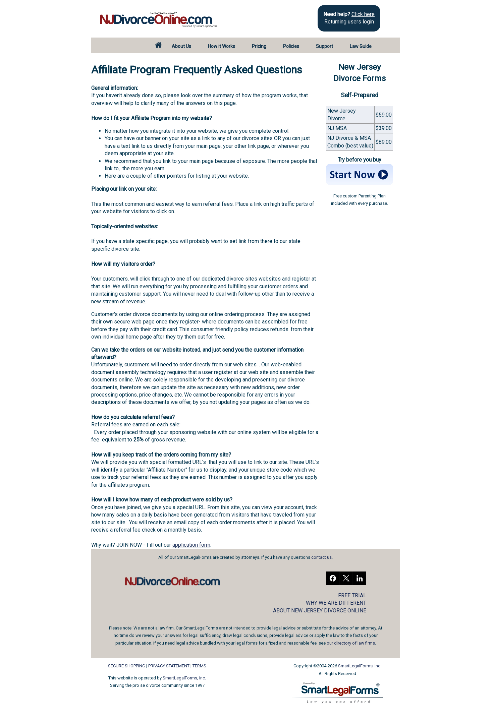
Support (324, 46)
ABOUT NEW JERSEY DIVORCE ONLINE (319, 610)
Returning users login (349, 21)
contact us (321, 557)
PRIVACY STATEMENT (168, 665)
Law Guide (361, 46)
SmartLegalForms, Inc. (184, 677)
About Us (181, 46)
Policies (291, 46)
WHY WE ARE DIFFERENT (336, 603)
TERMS (199, 665)
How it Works (221, 46)
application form (191, 545)
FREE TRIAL (352, 595)
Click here (363, 14)
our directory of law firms (351, 643)
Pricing (259, 46)
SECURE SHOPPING (126, 665)
